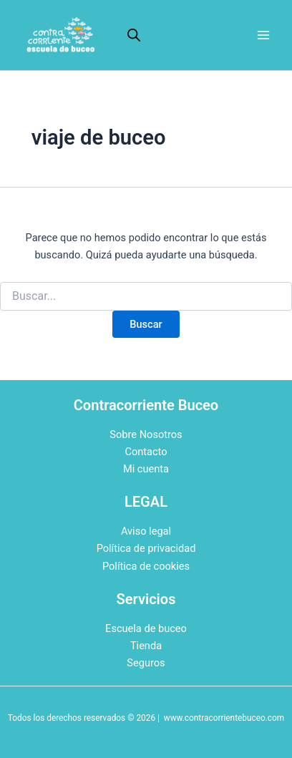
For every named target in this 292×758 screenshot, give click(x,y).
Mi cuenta (146, 468)
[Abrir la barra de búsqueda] (134, 35)
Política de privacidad (146, 548)
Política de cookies (146, 566)
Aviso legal (146, 531)
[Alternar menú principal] (263, 35)
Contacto (146, 451)
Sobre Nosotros (146, 434)
